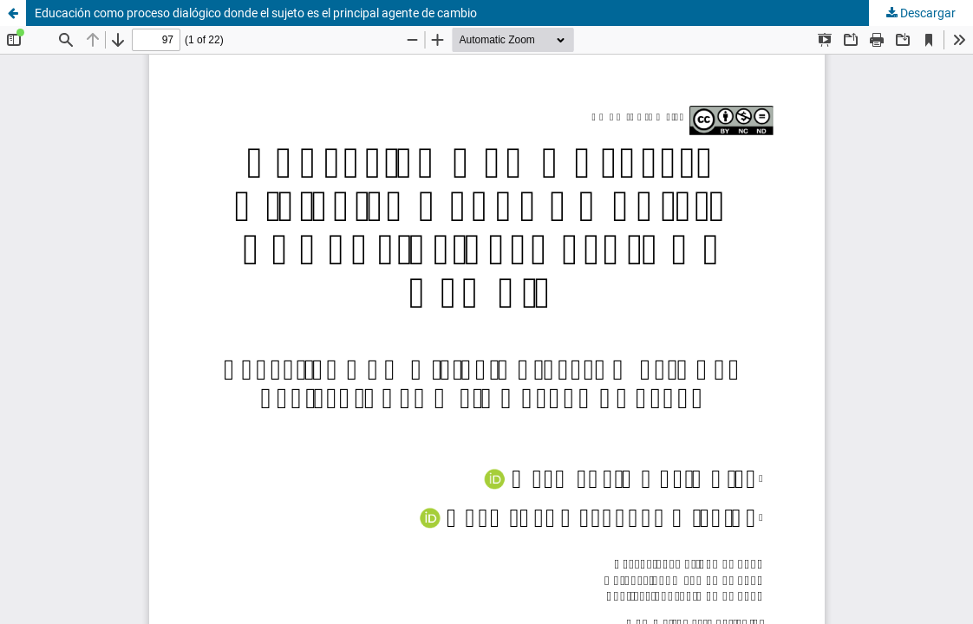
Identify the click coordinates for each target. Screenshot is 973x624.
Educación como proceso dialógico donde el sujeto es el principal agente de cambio (256, 13)
